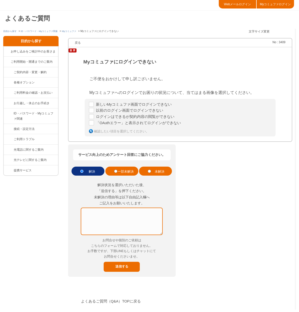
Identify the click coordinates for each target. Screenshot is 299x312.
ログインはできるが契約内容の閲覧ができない (138, 118)
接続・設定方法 (24, 129)
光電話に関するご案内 (29, 149)
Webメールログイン (237, 4)
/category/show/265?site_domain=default (9, 170)
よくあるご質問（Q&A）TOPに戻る (113, 304)
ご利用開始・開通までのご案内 (32, 61)
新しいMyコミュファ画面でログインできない (136, 105)
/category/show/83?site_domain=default (9, 129)
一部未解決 (126, 174)
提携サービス (23, 170)
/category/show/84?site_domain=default (9, 139)
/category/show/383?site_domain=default (9, 82)
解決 (92, 174)
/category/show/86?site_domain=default (9, 160)
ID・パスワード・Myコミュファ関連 (42, 31)
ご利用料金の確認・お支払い (33, 92)
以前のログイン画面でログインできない (132, 111)
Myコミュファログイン (275, 4)
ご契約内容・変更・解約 (30, 72)
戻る (78, 42)
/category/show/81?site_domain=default (9, 72)
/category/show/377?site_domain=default (9, 103)
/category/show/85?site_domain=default (9, 150)
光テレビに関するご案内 (30, 160)
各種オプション (24, 82)
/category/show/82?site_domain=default (9, 93)
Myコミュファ (75, 31)
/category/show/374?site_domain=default (9, 113)
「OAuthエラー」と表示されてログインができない (141, 125)
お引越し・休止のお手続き (32, 103)
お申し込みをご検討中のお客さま (33, 51)
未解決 (159, 174)
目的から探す (10, 31)
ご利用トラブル (24, 139)
